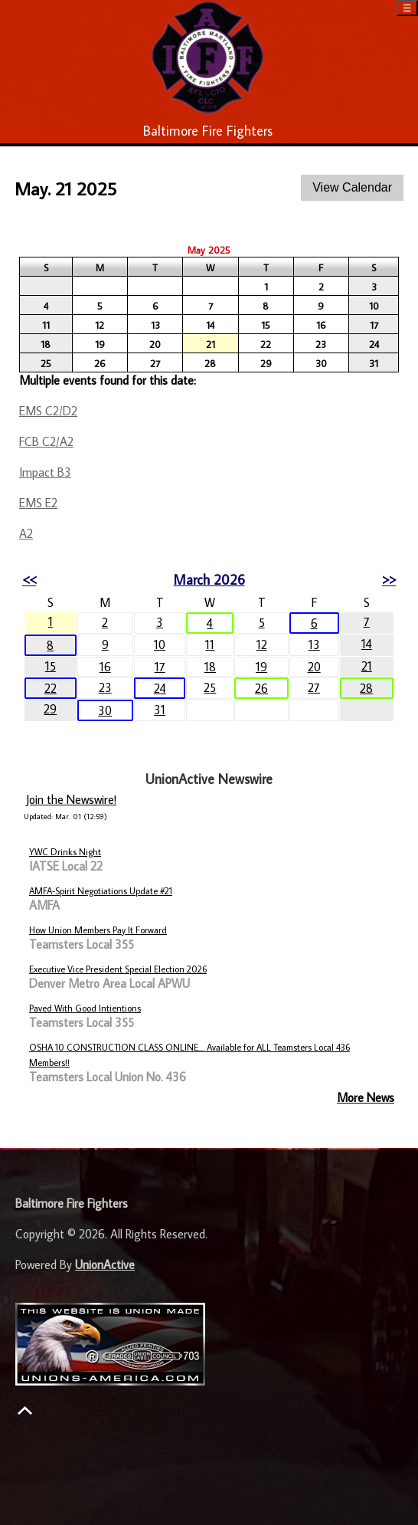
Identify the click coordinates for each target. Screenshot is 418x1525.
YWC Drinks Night (65, 852)
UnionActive (105, 1264)
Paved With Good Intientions (85, 1008)
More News (365, 1097)
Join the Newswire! (71, 799)
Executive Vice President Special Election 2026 (118, 969)
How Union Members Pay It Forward (98, 930)
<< (29, 580)
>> (389, 580)
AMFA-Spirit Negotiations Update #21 (100, 891)
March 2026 (209, 580)
